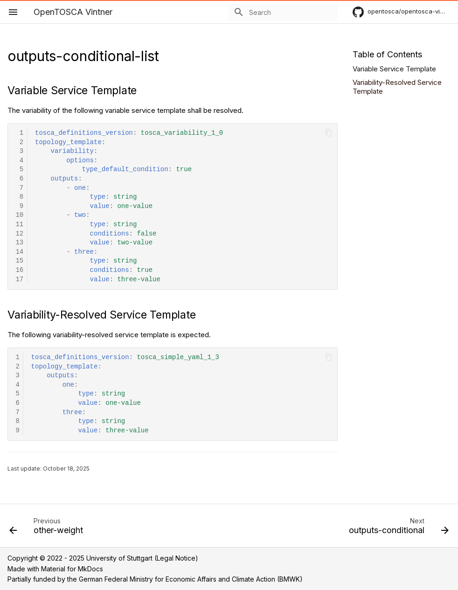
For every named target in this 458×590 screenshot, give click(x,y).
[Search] (283, 12)
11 (19, 224)
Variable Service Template (394, 68)
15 (19, 261)
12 (19, 233)
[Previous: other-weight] (48, 528)
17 (19, 279)
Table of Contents (387, 54)
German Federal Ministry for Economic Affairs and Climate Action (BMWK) (191, 579)
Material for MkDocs (72, 569)
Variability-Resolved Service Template (397, 87)
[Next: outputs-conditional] (396, 528)
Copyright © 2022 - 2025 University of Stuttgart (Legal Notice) (102, 558)
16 (19, 270)
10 (19, 215)
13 (19, 242)
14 (19, 252)
